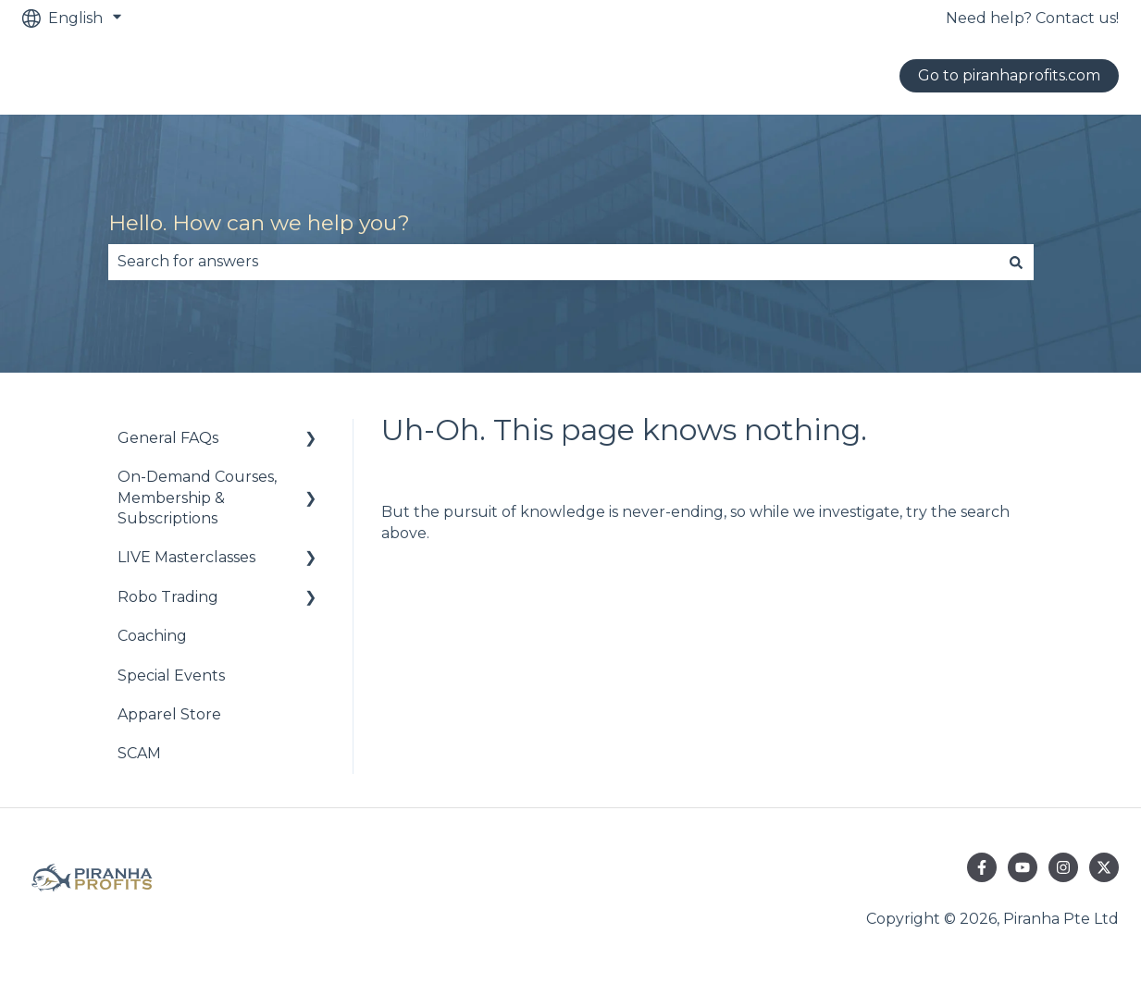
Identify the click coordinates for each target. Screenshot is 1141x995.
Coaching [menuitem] (152, 636)
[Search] (1016, 261)
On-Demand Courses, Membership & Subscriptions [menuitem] (197, 497)
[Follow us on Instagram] (1063, 867)
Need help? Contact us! (1032, 18)
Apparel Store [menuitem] (169, 714)
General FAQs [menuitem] (168, 438)
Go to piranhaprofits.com (1009, 75)
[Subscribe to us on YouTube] (1022, 867)
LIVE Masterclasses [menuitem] (186, 557)
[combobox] (553, 261)
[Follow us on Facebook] (982, 867)
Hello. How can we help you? (259, 223)
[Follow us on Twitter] (1104, 867)
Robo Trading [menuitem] (168, 597)
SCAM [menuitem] (139, 753)
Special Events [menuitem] (171, 675)
